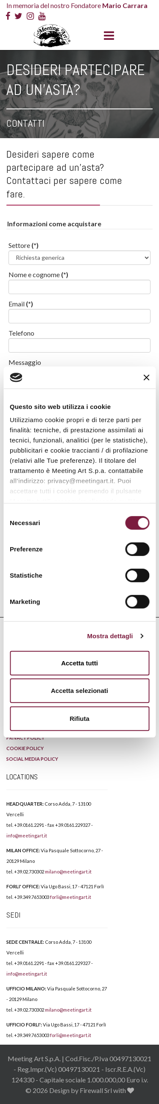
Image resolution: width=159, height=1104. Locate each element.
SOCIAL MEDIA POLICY (32, 759)
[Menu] (107, 36)
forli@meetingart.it (70, 897)
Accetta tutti (79, 663)
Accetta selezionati (79, 690)
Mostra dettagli (110, 636)
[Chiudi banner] (146, 377)
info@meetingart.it (26, 835)
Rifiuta (79, 718)
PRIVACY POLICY (25, 737)
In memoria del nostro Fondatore (77, 5)
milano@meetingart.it (68, 871)
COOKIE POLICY (25, 748)
